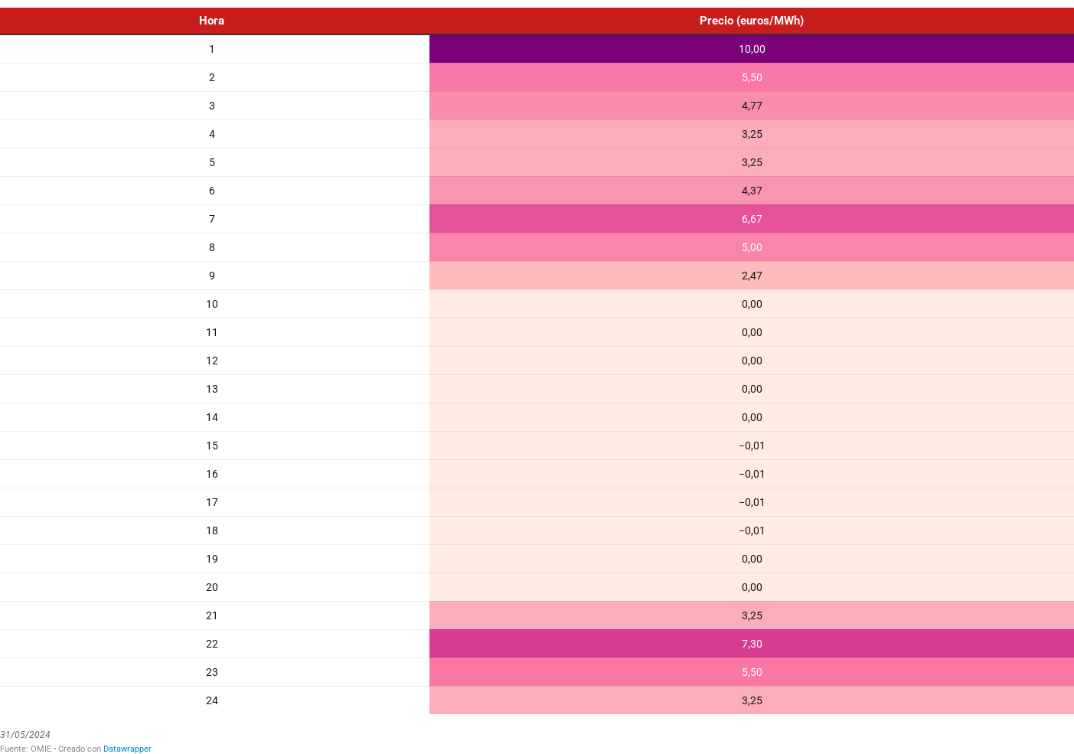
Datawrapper (127, 749)
